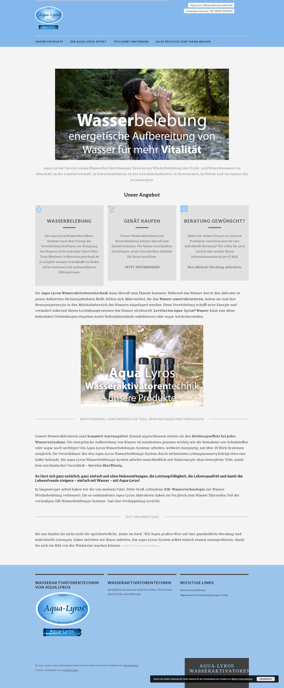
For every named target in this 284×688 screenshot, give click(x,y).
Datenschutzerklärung (192, 589)
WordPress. (131, 665)
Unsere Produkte (49, 41)
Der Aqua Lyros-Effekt (88, 41)
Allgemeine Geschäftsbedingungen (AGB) (204, 595)
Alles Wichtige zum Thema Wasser (183, 41)
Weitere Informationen (241, 679)
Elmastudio (70, 670)
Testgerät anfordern (131, 41)
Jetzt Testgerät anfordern (142, 545)
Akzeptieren (266, 679)
